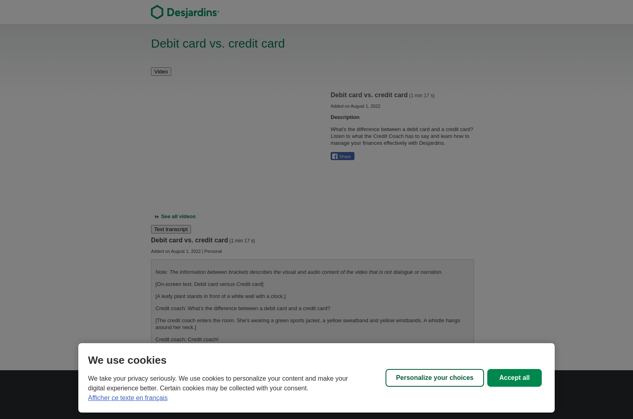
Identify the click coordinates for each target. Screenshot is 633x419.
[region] (316, 378)
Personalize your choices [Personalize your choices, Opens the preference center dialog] (435, 377)
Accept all (514, 377)
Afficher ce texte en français (128, 397)
